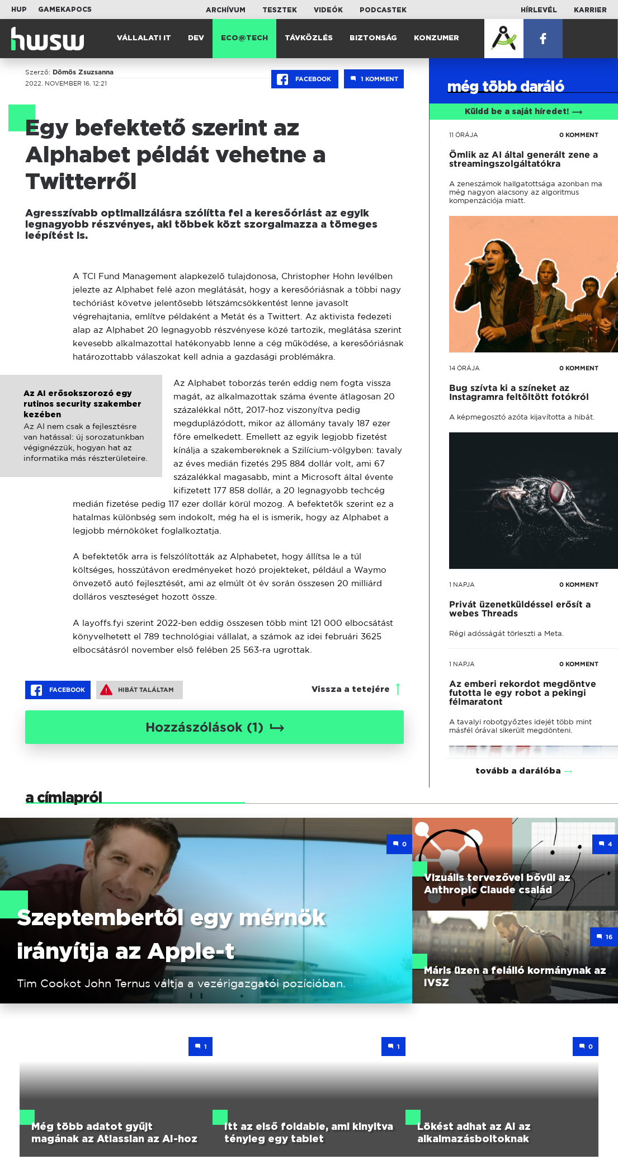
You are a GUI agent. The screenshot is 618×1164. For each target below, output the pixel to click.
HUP (19, 9)
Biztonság (373, 38)
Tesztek (279, 10)
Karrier (590, 10)
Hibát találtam (137, 690)
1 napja (462, 584)
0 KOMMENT (578, 135)
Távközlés (309, 38)
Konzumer (436, 38)
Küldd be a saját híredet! (524, 112)
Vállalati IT (144, 38)
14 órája (464, 368)
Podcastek (383, 10)
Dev (196, 38)
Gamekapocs (65, 9)
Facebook (305, 79)
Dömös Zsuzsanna (83, 72)
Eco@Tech (244, 38)
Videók (328, 10)
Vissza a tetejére (351, 689)
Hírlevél (539, 10)
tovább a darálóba (518, 756)
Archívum (226, 10)
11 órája (463, 134)
